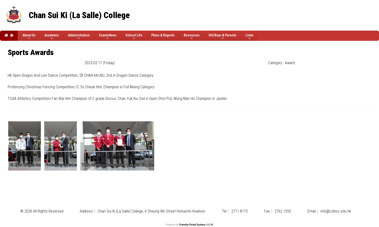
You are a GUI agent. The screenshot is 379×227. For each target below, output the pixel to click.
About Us (29, 36)
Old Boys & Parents (222, 36)
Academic (51, 36)
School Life (133, 36)
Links (250, 36)
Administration (79, 36)
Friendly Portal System (192, 224)
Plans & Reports (163, 35)
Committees (108, 36)
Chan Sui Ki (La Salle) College (79, 15)
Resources (192, 36)
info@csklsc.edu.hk (336, 211)
